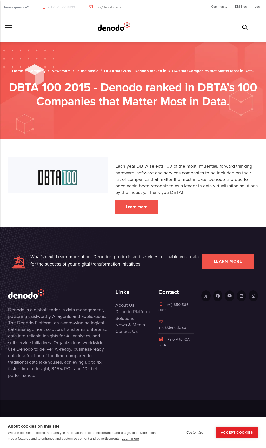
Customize (194, 432)
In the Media (87, 71)
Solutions (124, 318)
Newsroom (61, 71)
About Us (124, 305)
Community (219, 6)
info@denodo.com (108, 7)
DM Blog (241, 6)
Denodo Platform (132, 311)
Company (37, 71)
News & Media (130, 324)
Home (17, 71)
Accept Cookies (237, 432)
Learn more (136, 207)
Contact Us (126, 331)
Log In (259, 6)
